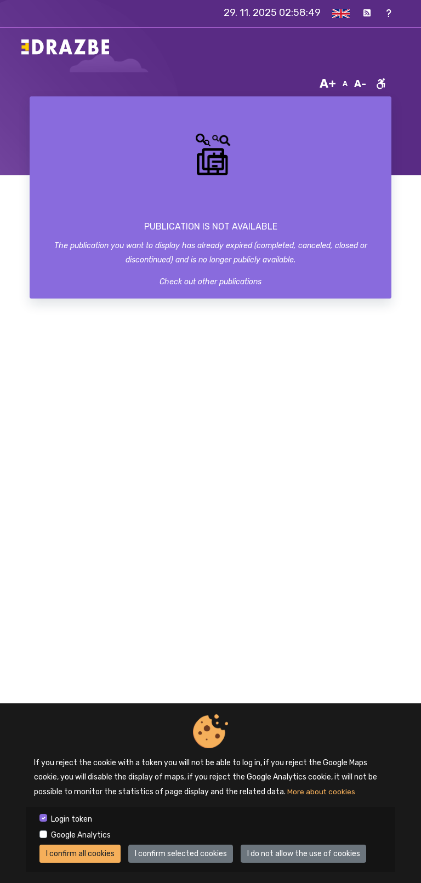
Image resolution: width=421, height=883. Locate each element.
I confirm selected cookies (181, 853)
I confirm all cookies (80, 853)
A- (360, 84)
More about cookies (321, 791)
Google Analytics (81, 835)
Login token (71, 819)
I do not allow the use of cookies (303, 853)
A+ (328, 83)
